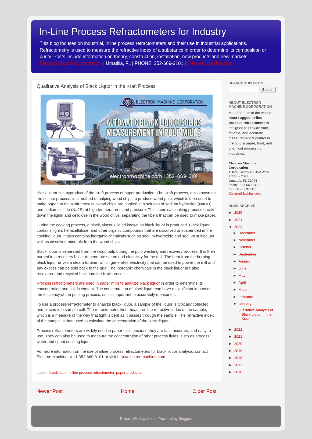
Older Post (204, 391)
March (244, 290)
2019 (238, 351)
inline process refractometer (92, 373)
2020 (238, 344)
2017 (238, 365)
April (242, 283)
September (247, 254)
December (247, 233)
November (247, 240)
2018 (238, 358)
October (245, 247)
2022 (238, 329)
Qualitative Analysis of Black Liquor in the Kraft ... (255, 314)
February (246, 297)
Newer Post (50, 391)
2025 (238, 212)
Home (127, 391)
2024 (238, 220)
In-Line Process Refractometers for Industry (132, 31)
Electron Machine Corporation (71, 63)
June (242, 268)
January (245, 304)
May (242, 276)
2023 (238, 227)
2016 (238, 372)
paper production (129, 373)
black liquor (58, 373)
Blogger (185, 419)
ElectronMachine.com (209, 63)
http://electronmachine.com (141, 357)
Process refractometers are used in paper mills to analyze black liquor (98, 283)
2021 (238, 336)
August (244, 261)
